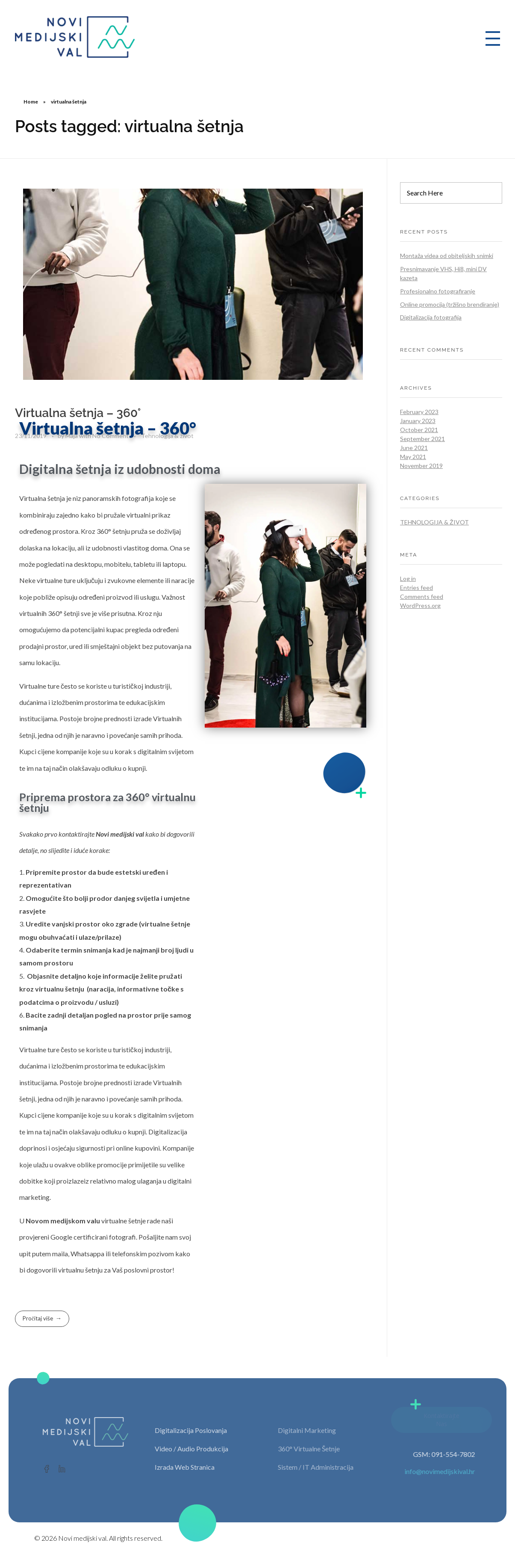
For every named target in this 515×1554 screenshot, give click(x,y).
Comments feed (421, 596)
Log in (408, 578)
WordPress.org (420, 605)
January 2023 (418, 420)
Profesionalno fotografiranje (437, 291)
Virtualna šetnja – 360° (78, 413)
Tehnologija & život (434, 522)
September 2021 (422, 438)
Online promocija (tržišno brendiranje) (449, 304)
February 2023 (419, 411)
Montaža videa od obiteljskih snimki (446, 255)
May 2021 (413, 456)
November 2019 (421, 465)
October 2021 (419, 429)
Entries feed (416, 587)
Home (31, 101)
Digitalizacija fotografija (431, 317)
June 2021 (414, 447)
